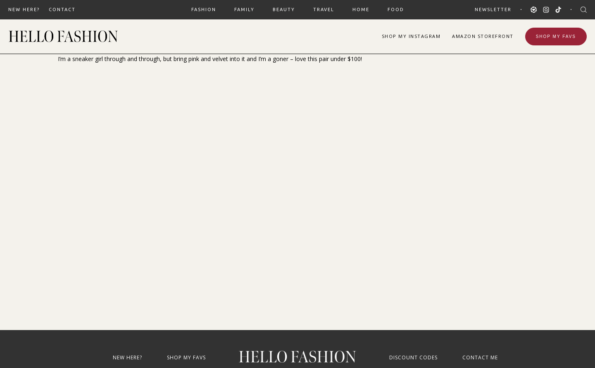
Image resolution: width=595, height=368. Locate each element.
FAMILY (244, 9)
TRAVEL (323, 9)
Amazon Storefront (483, 36)
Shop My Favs (556, 36)
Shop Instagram (411, 36)
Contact (62, 9)
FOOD (396, 9)
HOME (360, 9)
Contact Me (480, 357)
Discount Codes (413, 357)
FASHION (203, 9)
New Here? (24, 9)
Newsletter (493, 9)
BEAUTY (284, 9)
